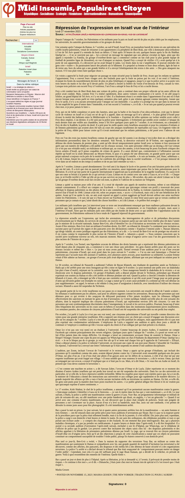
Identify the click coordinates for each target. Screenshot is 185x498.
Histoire (28, 49)
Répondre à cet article (66, 489)
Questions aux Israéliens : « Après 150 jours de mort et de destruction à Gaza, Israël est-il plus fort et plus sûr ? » (27, 115)
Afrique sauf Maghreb (28, 63)
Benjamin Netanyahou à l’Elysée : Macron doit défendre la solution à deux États (25, 95)
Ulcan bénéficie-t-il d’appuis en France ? (23, 99)
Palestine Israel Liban (28, 69)
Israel (27, 66)
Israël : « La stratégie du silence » (20, 87)
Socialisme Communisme (27, 51)
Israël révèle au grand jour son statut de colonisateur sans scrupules (22, 91)
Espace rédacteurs (28, 34)
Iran (27, 74)
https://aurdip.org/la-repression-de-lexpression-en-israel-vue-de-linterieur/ (107, 34)
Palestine (28, 72)
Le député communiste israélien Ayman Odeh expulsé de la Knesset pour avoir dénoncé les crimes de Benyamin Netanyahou (25, 108)
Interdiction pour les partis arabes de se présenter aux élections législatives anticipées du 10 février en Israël (27, 122)
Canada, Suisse (27, 58)
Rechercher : (12, 40)
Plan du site (28, 27)
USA (28, 60)
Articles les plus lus (28, 32)
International (28, 43)
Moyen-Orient (27, 55)
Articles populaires (27, 29)
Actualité (27, 46)
